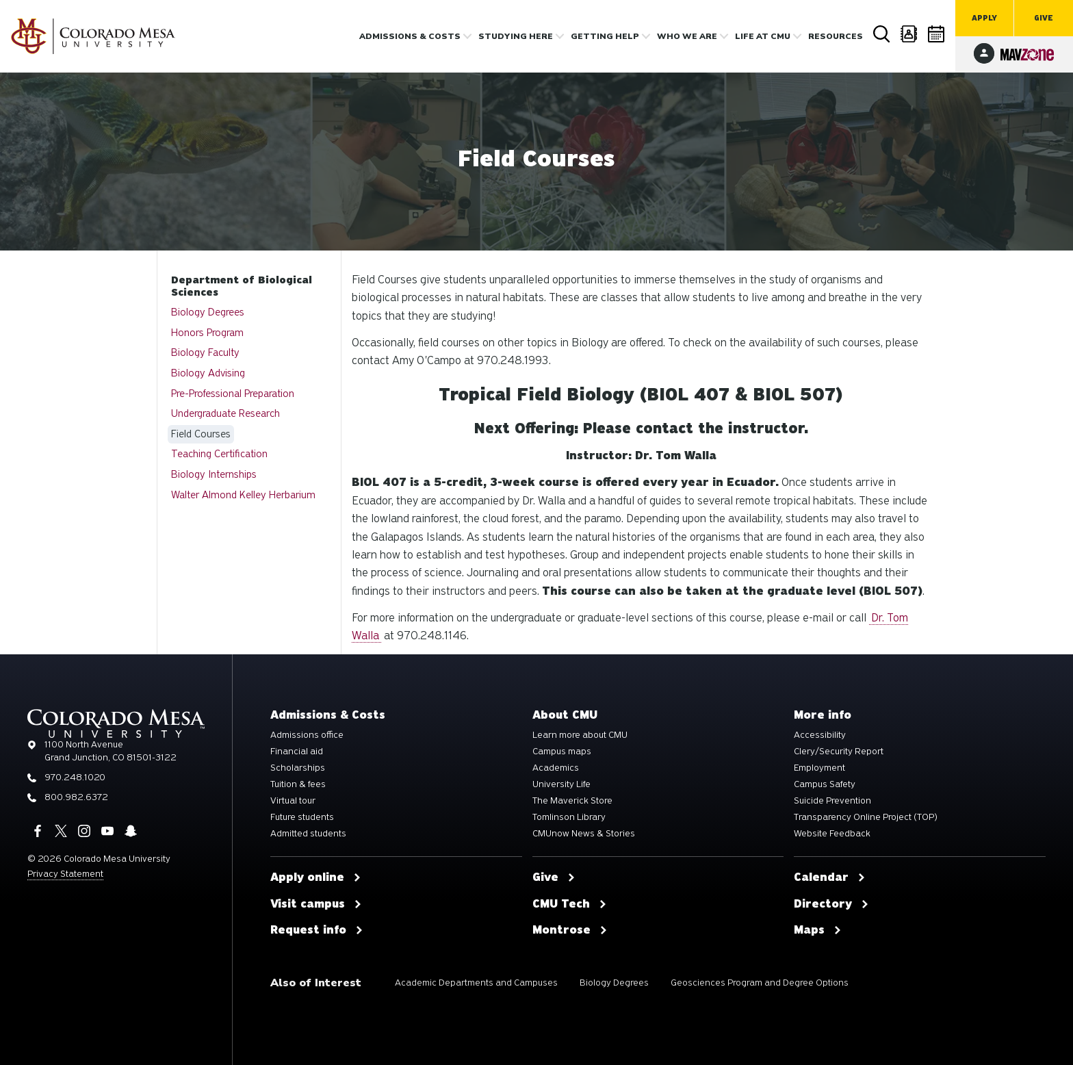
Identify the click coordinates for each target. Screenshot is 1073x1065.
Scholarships (297, 767)
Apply (984, 18)
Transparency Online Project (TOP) (866, 817)
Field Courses (201, 434)
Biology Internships (214, 474)
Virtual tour (292, 800)
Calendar (937, 33)
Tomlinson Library (569, 817)
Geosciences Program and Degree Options (760, 982)
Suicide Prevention (832, 800)
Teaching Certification (219, 454)
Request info (316, 930)
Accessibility (820, 735)
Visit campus (316, 904)
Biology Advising (208, 373)
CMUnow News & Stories (583, 833)
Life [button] (762, 36)
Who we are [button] (687, 36)
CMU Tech (569, 904)
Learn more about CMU (580, 735)
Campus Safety (824, 784)
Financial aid (296, 751)
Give (1043, 18)
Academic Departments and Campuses (476, 982)
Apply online (315, 877)
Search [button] (882, 34)
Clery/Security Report (838, 751)
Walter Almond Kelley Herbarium (243, 495)
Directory (909, 33)
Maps (818, 930)
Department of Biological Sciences (241, 286)
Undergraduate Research (225, 413)
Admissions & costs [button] (410, 36)
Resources (835, 36)
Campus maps (561, 751)
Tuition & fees (298, 784)
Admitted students (308, 833)
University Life (561, 784)
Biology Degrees (207, 312)
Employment (819, 767)
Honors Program (207, 332)
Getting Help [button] (605, 36)
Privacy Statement (65, 874)
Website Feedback (832, 833)
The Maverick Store (572, 800)
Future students (302, 817)
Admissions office (307, 735)
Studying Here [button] (515, 36)
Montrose (570, 930)
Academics (555, 767)
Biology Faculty (205, 352)
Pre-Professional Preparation (232, 393)
